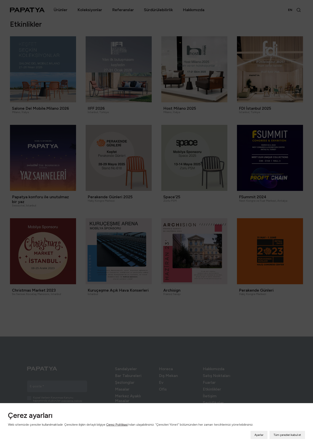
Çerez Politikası (117, 422)
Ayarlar (259, 432)
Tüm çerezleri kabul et (287, 432)
